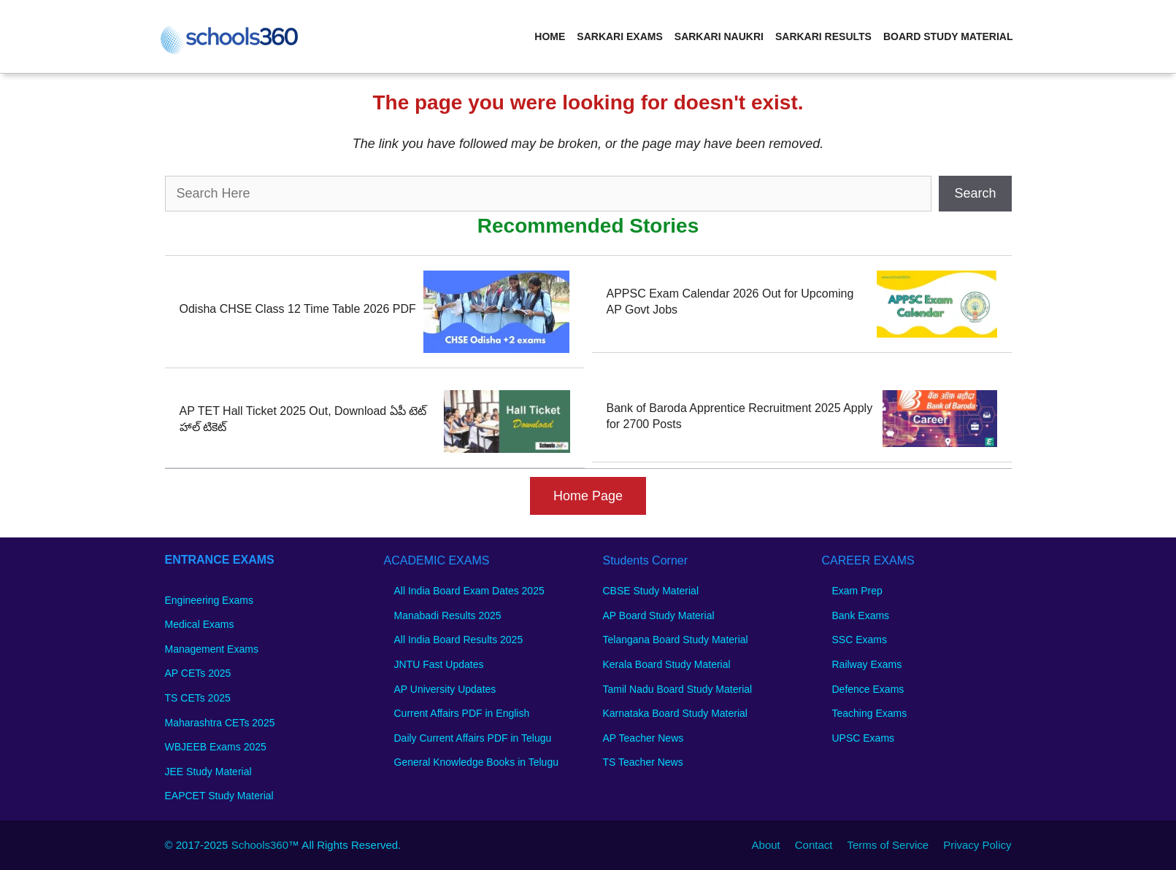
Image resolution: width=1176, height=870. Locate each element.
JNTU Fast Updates (439, 664)
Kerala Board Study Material (667, 664)
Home (549, 36)
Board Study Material (948, 36)
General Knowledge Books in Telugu (476, 762)
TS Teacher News (643, 762)
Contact (814, 845)
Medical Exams (199, 624)
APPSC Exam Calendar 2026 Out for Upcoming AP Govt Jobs (730, 301)
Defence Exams (868, 689)
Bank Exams (861, 615)
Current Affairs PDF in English (462, 713)
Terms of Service (888, 845)
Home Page (588, 496)
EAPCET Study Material (219, 795)
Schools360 (259, 845)
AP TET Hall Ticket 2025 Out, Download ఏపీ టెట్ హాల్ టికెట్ (303, 419)
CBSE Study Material (651, 591)
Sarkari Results (823, 36)
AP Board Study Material (659, 615)
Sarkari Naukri (719, 36)
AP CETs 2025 (198, 673)
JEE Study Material (208, 771)
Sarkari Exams (619, 36)
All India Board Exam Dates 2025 (469, 591)
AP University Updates (445, 689)
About (766, 845)
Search (975, 193)
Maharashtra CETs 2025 (220, 723)
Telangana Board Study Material (675, 639)
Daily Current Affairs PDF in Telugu (473, 738)
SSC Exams (859, 639)
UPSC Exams (863, 738)
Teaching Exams (869, 713)
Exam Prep (857, 591)
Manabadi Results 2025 (447, 615)
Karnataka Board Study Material (675, 713)
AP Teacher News (643, 738)
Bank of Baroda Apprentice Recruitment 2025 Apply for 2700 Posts (740, 416)
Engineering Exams (209, 600)
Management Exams (211, 649)
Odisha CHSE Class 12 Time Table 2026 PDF (298, 309)
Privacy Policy (977, 845)
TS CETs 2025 (198, 698)
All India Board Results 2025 (458, 639)
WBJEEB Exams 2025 (215, 747)
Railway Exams (867, 664)
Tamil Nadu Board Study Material (678, 689)
